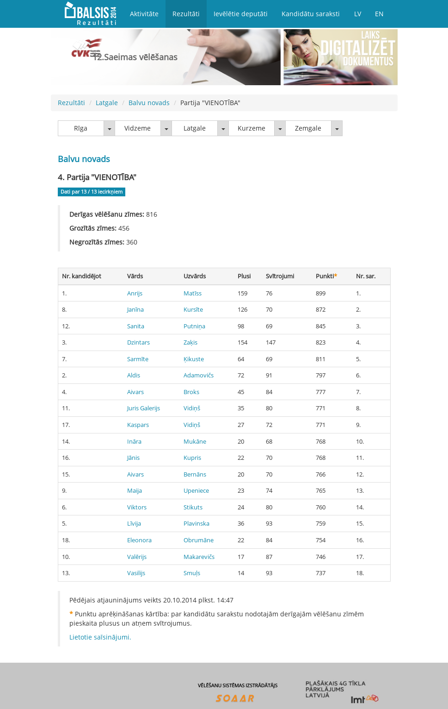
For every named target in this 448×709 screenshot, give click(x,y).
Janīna (135, 309)
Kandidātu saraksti (311, 13)
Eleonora (139, 540)
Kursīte (193, 309)
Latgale (107, 102)
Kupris (192, 457)
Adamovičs (199, 375)
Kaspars (138, 424)
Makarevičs (199, 556)
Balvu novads (149, 102)
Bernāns (195, 474)
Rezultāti (186, 13)
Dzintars (138, 342)
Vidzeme (137, 128)
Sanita (135, 326)
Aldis (133, 375)
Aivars (135, 392)
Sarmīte (137, 359)
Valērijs (137, 556)
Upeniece (196, 490)
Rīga (80, 128)
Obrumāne (199, 540)
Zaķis (190, 342)
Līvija (134, 523)
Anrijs (134, 293)
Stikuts (193, 507)
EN (379, 13)
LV (357, 13)
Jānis (133, 457)
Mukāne (195, 441)
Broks (191, 392)
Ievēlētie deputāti (241, 13)
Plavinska (196, 523)
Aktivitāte (144, 13)
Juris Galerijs (143, 408)
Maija (134, 490)
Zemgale (308, 128)
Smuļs (192, 573)
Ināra (134, 441)
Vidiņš (192, 408)
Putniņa (194, 326)
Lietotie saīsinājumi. (100, 637)
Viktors (137, 507)
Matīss (193, 293)
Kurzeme (251, 128)
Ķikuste (194, 359)
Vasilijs (136, 573)
